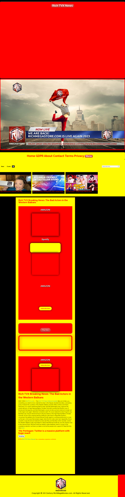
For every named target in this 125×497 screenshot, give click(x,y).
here (23, 428)
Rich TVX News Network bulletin (48, 401)
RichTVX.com (30, 401)
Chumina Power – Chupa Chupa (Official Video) (79, 191)
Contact (58, 156)
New (2, 166)
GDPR (39, 156)
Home (31, 156)
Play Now (45, 330)
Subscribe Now (45, 308)
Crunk (9, 166)
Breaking (21, 436)
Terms (69, 156)
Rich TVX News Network (28, 439)
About (48, 156)
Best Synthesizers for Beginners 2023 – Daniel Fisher (48, 191)
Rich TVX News (62, 5)
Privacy (79, 156)
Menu (89, 156)
